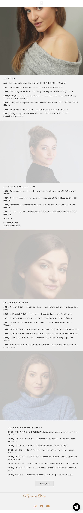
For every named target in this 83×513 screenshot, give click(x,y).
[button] (41, 3)
